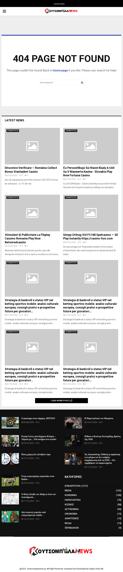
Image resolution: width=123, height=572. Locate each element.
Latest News (14, 120)
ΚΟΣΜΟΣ (69, 504)
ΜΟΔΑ (68, 523)
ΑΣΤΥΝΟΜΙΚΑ (72, 509)
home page (60, 70)
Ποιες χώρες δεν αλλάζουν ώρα (35, 454)
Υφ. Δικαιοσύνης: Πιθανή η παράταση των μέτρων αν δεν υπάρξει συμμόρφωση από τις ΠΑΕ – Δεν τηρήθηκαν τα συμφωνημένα (102, 459)
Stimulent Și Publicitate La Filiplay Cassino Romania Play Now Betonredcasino (27, 238)
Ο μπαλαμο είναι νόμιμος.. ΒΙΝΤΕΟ (38, 418)
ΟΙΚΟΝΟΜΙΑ (71, 514)
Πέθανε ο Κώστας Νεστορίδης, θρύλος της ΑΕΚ (102, 438)
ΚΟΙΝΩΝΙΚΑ (71, 495)
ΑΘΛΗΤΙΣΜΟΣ (72, 518)
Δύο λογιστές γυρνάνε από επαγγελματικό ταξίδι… (33, 513)
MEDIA (68, 490)
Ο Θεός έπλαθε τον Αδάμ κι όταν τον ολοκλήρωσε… (38, 495)
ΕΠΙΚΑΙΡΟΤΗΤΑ (12, 131)
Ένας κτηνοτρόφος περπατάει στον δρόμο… (37, 477)
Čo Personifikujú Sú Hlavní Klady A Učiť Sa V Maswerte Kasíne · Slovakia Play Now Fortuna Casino (88, 171)
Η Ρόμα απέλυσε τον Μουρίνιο (98, 418)
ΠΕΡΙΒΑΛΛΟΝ (72, 528)
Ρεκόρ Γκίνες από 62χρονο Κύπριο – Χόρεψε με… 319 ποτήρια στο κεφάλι (38, 438)
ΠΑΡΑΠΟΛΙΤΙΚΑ (73, 500)
